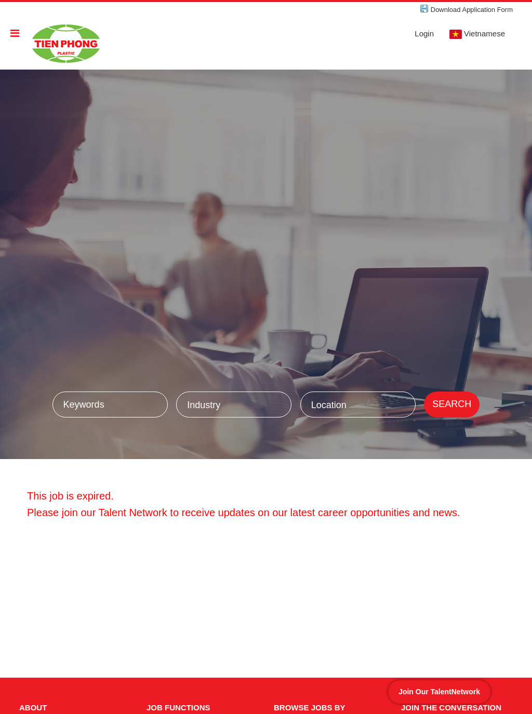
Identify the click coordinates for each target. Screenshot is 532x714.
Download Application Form (472, 10)
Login (424, 33)
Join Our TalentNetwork (439, 692)
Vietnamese (477, 34)
